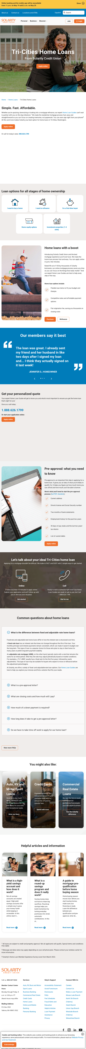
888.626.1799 (24, 134)
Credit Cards (27, 999)
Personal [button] (25, 21)
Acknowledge (9, 1045)
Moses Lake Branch (73, 995)
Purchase (50, 319)
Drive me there (14, 814)
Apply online (8, 127)
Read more (12, 928)
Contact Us (70, 989)
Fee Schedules (50, 999)
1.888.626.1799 (12, 410)
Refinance (63, 319)
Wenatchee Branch (73, 1018)
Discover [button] (43, 21)
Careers (68, 985)
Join (68, 21)
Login (79, 21)
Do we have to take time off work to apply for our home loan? (38, 729)
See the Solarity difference (72, 813)
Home (4, 100)
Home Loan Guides (69, 113)
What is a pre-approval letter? (24, 685)
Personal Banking (29, 1012)
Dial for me (65, 599)
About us (5, 13)
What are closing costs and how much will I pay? (33, 696)
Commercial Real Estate (31, 995)
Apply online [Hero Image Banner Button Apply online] (43, 66)
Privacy (47, 1018)
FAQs (46, 995)
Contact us (15, 13)
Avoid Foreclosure (51, 989)
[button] (40, 378)
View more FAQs (10, 748)
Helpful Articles (50, 1008)
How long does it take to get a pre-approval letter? (33, 718)
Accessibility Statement (53, 985)
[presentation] (34, 378)
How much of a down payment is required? (30, 707)
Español (58, 13)
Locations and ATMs (30, 13)
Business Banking (29, 992)
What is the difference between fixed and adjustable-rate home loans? (43, 632)
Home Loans (13, 100)
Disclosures (49, 992)
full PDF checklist (57, 494)
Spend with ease (43, 810)
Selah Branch (71, 1005)
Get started (21, 599)
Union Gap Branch (72, 1008)
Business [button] (34, 21)
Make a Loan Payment (74, 992)
